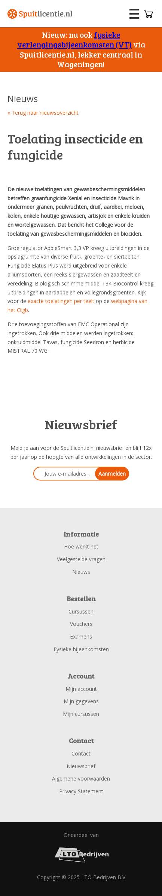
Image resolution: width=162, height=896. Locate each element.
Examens (81, 636)
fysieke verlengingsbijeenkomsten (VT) (74, 39)
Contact (81, 753)
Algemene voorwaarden (81, 778)
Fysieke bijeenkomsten (81, 649)
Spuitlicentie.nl (40, 14)
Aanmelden (112, 473)
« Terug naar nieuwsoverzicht (43, 112)
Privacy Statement (81, 791)
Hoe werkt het (81, 546)
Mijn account (81, 688)
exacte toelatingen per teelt (61, 301)
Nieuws (81, 571)
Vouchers (81, 623)
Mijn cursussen (81, 713)
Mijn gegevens (81, 701)
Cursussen (81, 611)
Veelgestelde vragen (81, 559)
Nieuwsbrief (81, 766)
